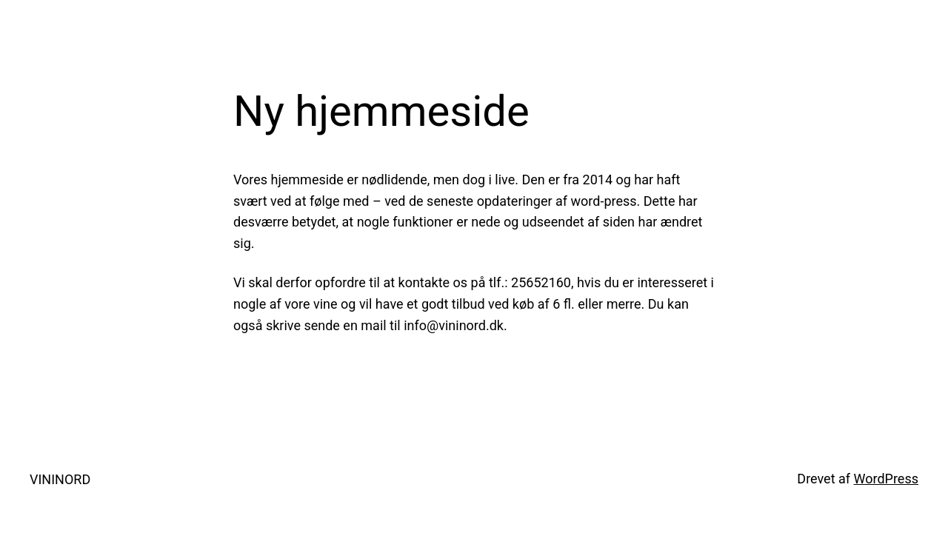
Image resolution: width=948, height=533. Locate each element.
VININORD (60, 479)
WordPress (886, 478)
